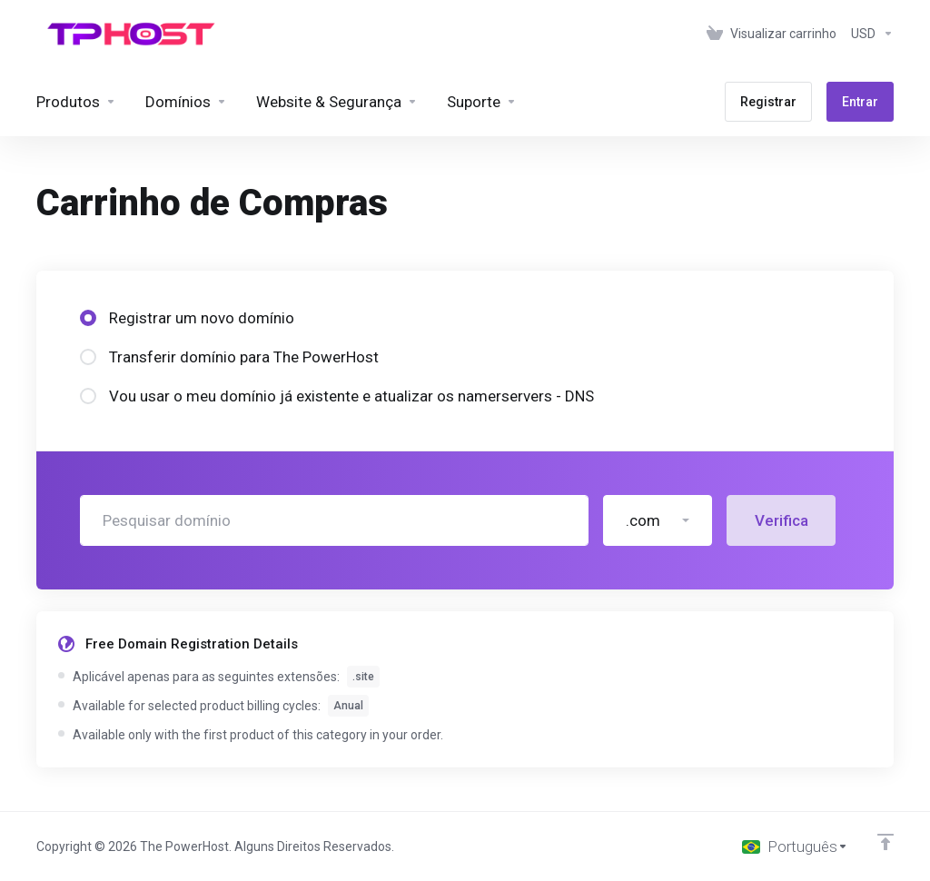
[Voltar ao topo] (885, 842)
